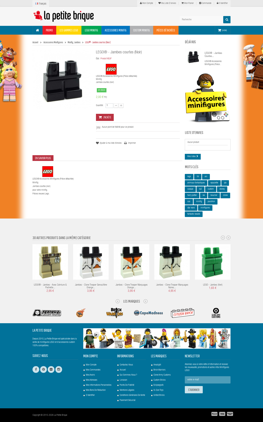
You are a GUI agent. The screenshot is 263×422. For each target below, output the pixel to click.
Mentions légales (127, 390)
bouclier (214, 195)
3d (198, 176)
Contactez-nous (126, 365)
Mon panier (187, 3)
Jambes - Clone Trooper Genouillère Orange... (91, 286)
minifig (199, 201)
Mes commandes (93, 370)
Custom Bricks (160, 380)
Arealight (157, 365)
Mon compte (146, 3)
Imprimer (132, 143)
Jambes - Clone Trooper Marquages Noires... (172, 286)
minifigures (205, 208)
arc (206, 176)
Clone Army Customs (162, 375)
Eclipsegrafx (158, 385)
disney (222, 189)
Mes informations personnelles (98, 385)
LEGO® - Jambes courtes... (213, 55)
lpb (225, 183)
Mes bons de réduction (96, 390)
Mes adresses (91, 380)
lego (189, 176)
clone (225, 195)
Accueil (123, 370)
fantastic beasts (193, 214)
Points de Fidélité (127, 385)
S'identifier (222, 3)
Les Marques (131, 301)
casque (190, 189)
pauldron (211, 201)
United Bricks (159, 395)
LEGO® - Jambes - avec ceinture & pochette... (50, 286)
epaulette (214, 183)
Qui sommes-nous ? (128, 375)
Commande (205, 3)
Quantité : (100, 105)
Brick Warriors (159, 370)
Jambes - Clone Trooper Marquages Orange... (132, 286)
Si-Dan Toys (158, 390)
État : (98, 59)
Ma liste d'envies (167, 3)
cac (188, 201)
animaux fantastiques (196, 183)
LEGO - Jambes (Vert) (212, 285)
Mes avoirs (90, 375)
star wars (191, 208)
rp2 (200, 189)
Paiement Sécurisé (127, 400)
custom (211, 189)
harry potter (192, 195)
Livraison (123, 380)
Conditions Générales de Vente (132, 395)
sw (204, 195)
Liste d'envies (194, 132)
